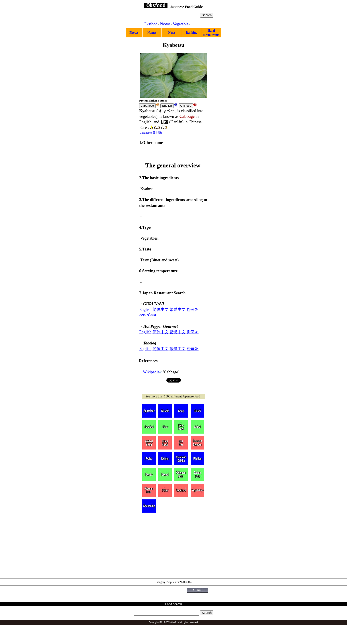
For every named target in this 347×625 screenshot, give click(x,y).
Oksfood (150, 24)
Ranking (191, 32)
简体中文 (161, 309)
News (172, 32)
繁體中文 (177, 309)
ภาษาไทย (147, 315)
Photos (165, 24)
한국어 (193, 309)
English (145, 309)
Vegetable (181, 24)
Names (151, 32)
